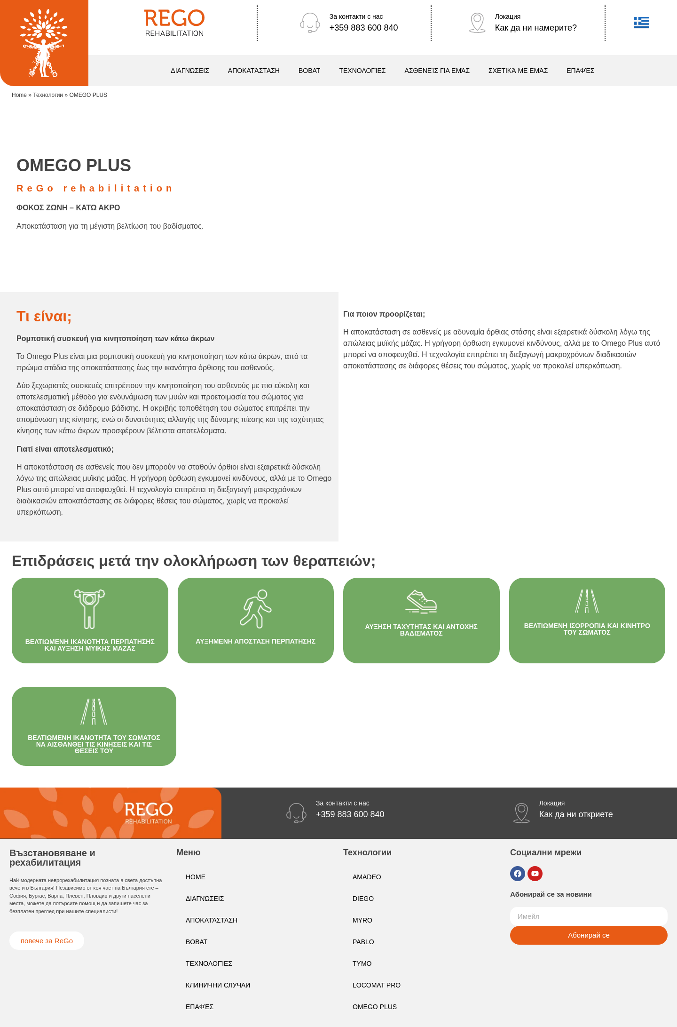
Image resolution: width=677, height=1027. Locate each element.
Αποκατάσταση (254, 70)
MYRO (362, 920)
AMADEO (367, 877)
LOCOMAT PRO (377, 985)
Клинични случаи (218, 985)
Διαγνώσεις (190, 70)
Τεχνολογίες (362, 70)
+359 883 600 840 (364, 27)
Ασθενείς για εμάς (437, 70)
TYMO (362, 963)
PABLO (363, 942)
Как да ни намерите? (536, 27)
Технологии (48, 95)
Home (19, 95)
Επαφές (580, 70)
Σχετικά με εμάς (518, 70)
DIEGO (363, 898)
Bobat (309, 70)
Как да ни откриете (576, 814)
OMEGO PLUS (375, 1007)
